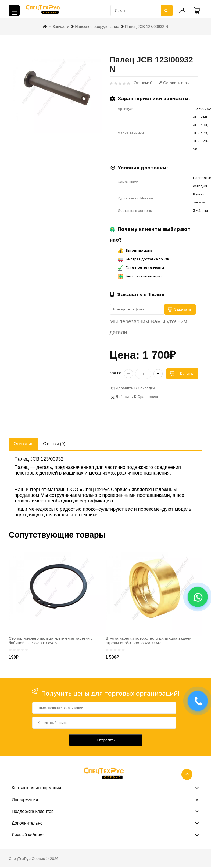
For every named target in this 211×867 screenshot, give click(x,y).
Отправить (106, 740)
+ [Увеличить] (158, 374)
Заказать (182, 309)
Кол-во (115, 373)
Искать (166, 10)
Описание (24, 444)
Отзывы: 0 (143, 83)
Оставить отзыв (175, 83)
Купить (186, 374)
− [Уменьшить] (128, 374)
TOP (187, 774)
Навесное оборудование (97, 26)
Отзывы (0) (54, 444)
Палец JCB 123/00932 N (146, 26)
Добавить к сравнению (137, 397)
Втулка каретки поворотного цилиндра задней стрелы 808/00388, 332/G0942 (149, 640)
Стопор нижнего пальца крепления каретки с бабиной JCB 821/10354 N (51, 640)
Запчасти (60, 26)
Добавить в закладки (135, 388)
